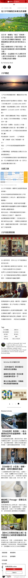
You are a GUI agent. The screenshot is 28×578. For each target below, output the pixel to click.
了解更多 (14, 572)
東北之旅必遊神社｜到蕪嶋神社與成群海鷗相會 (13, 382)
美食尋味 (13, 552)
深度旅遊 (4, 552)
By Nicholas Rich (7, 63)
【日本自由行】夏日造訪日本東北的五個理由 (13, 368)
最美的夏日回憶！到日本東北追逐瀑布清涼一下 (13, 375)
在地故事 (4, 560)
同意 (14, 569)
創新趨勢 (13, 556)
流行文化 (4, 556)
